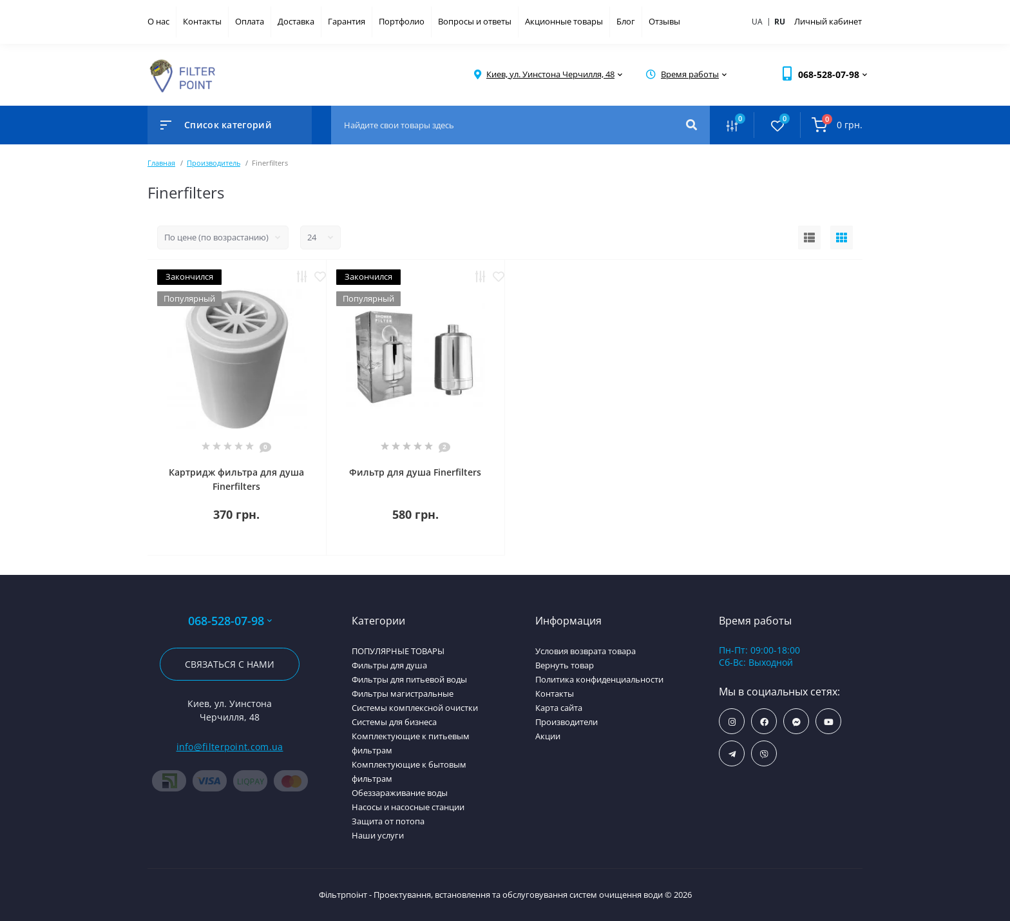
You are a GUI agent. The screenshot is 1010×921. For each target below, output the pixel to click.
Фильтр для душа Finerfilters (415, 472)
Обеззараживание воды (400, 793)
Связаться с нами (229, 664)
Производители (566, 722)
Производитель (213, 163)
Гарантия (346, 21)
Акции (547, 736)
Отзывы (664, 21)
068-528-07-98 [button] (230, 621)
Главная (161, 163)
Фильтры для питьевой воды (409, 679)
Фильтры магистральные (402, 693)
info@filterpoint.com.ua (229, 747)
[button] (550, 74)
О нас (158, 21)
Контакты (202, 21)
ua (762, 21)
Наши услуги (378, 835)
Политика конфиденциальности (599, 679)
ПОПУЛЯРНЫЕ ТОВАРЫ (398, 651)
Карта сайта (558, 707)
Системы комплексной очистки (415, 707)
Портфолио (401, 21)
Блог (625, 21)
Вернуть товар (564, 665)
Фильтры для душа (389, 665)
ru (779, 21)
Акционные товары (564, 21)
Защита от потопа (388, 821)
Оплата (249, 21)
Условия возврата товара (585, 651)
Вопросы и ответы (474, 21)
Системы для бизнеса (394, 722)
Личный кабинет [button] (828, 21)
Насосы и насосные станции (408, 807)
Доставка (296, 21)
